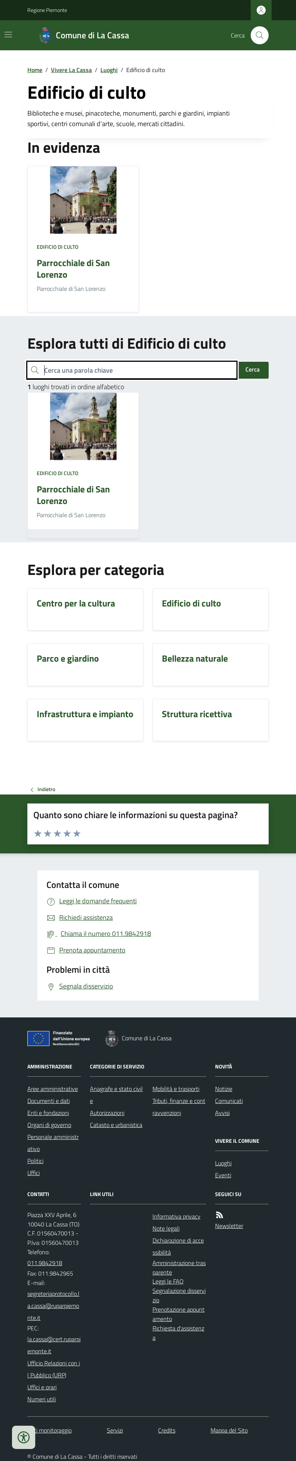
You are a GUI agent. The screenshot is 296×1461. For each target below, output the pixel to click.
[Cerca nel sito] (257, 35)
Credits (166, 1430)
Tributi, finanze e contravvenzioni (178, 1106)
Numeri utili (41, 1399)
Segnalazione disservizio (179, 1295)
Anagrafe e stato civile (116, 1094)
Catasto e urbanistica (116, 1124)
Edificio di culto (57, 247)
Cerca (252, 369)
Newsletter (229, 1225)
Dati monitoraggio (49, 1430)
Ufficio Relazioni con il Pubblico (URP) (53, 1369)
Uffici (33, 1172)
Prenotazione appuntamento (178, 1314)
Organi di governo (49, 1124)
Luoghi (109, 69)
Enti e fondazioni (48, 1112)
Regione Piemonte (47, 10)
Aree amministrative (52, 1088)
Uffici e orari (42, 1387)
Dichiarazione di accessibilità (178, 1246)
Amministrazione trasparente (179, 1267)
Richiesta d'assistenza (178, 1333)
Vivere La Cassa (71, 69)
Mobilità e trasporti (175, 1088)
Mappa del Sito (229, 1430)
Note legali (165, 1228)
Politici (35, 1160)
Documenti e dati (48, 1100)
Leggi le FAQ (168, 1281)
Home (34, 69)
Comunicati (229, 1100)
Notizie (223, 1088)
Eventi (223, 1175)
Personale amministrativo (53, 1142)
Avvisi (222, 1112)
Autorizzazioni (107, 1112)
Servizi (115, 1430)
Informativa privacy (176, 1216)
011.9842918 (44, 1262)
